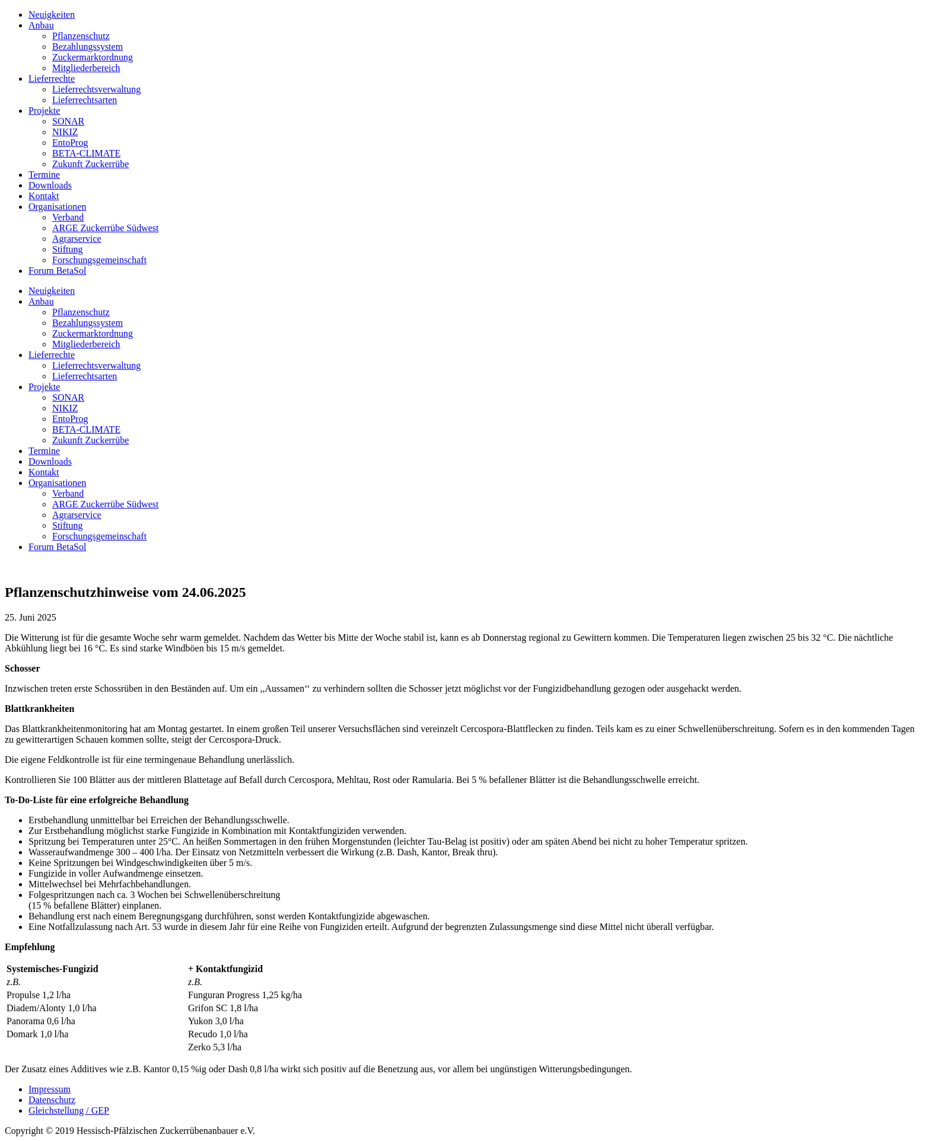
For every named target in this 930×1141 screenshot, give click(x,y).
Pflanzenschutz (81, 36)
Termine (44, 175)
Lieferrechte (51, 78)
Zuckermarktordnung (92, 57)
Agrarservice (76, 239)
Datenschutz (51, 1100)
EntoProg (70, 143)
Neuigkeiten (51, 14)
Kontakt (43, 196)
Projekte (44, 111)
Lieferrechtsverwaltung (96, 89)
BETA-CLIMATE (86, 153)
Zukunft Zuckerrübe (90, 164)
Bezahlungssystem (87, 46)
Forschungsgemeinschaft (99, 260)
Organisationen (57, 207)
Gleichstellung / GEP (68, 1110)
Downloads (50, 185)
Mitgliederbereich (86, 68)
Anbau (41, 25)
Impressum (49, 1089)
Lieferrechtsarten (84, 100)
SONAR (68, 121)
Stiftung (67, 249)
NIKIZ (65, 132)
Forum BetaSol (57, 271)
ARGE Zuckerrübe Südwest (105, 228)
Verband (68, 217)
